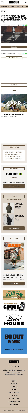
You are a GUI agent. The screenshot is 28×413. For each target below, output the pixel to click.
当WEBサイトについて (10, 374)
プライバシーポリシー (17, 372)
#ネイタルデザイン (9, 158)
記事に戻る (14, 47)
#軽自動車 (7, 154)
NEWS (14, 381)
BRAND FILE (14, 393)
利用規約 (8, 372)
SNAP (14, 390)
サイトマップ (20, 374)
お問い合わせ (12, 370)
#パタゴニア (18, 158)
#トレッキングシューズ (15, 156)
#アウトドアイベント (16, 154)
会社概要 (5, 370)
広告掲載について (21, 370)
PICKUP (14, 384)
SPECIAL (14, 387)
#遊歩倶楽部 (19, 152)
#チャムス (11, 152)
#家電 (6, 152)
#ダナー (7, 156)
